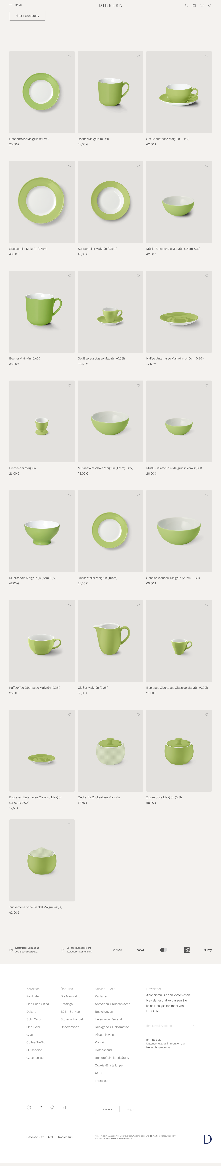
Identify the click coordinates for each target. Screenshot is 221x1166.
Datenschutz (103, 1050)
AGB (98, 1073)
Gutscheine (34, 1050)
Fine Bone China (37, 1004)
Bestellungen (104, 1011)
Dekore (31, 1011)
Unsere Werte (70, 1027)
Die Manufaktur (71, 996)
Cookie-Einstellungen (109, 1065)
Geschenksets (36, 1057)
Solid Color (33, 1019)
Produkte (32, 996)
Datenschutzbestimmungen (163, 1043)
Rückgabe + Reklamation (112, 1027)
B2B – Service (70, 1011)
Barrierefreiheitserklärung (112, 1057)
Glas (29, 1034)
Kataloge (67, 1004)
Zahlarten (101, 996)
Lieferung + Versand (108, 1019)
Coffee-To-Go (35, 1042)
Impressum (102, 1080)
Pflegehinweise (105, 1034)
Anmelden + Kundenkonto (112, 1004)
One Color (33, 1027)
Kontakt (100, 1042)
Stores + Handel (72, 1019)
